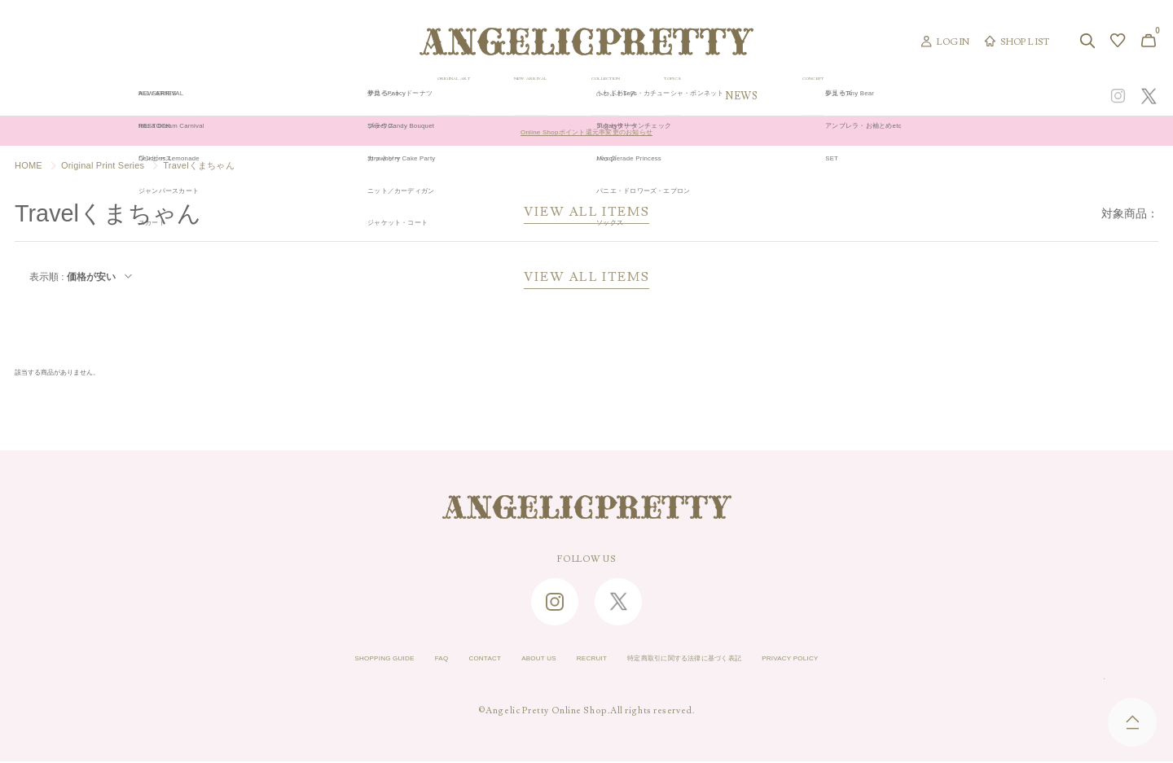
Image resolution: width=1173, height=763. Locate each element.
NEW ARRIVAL (587, 96)
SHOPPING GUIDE (314, 660)
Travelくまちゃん (199, 165)
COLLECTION (709, 96)
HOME (28, 165)
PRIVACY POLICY (861, 660)
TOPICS (813, 96)
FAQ (390, 660)
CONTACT (444, 660)
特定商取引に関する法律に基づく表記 (712, 660)
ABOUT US (515, 660)
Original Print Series (102, 165)
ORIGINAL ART (461, 96)
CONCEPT (983, 96)
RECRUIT (584, 660)
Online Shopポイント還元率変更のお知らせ (586, 131)
